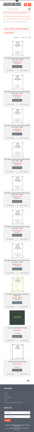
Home (4, 13)
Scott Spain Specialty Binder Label (17, 328)
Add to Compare (24, 70)
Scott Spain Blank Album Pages (17, 361)
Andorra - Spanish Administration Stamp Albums (16, 16)
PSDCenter (17, 429)
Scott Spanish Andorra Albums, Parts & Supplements (18, 19)
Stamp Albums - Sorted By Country (17, 13)
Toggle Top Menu (17, 1)
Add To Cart (18, 66)
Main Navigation (4, 9)
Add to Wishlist (10, 70)
